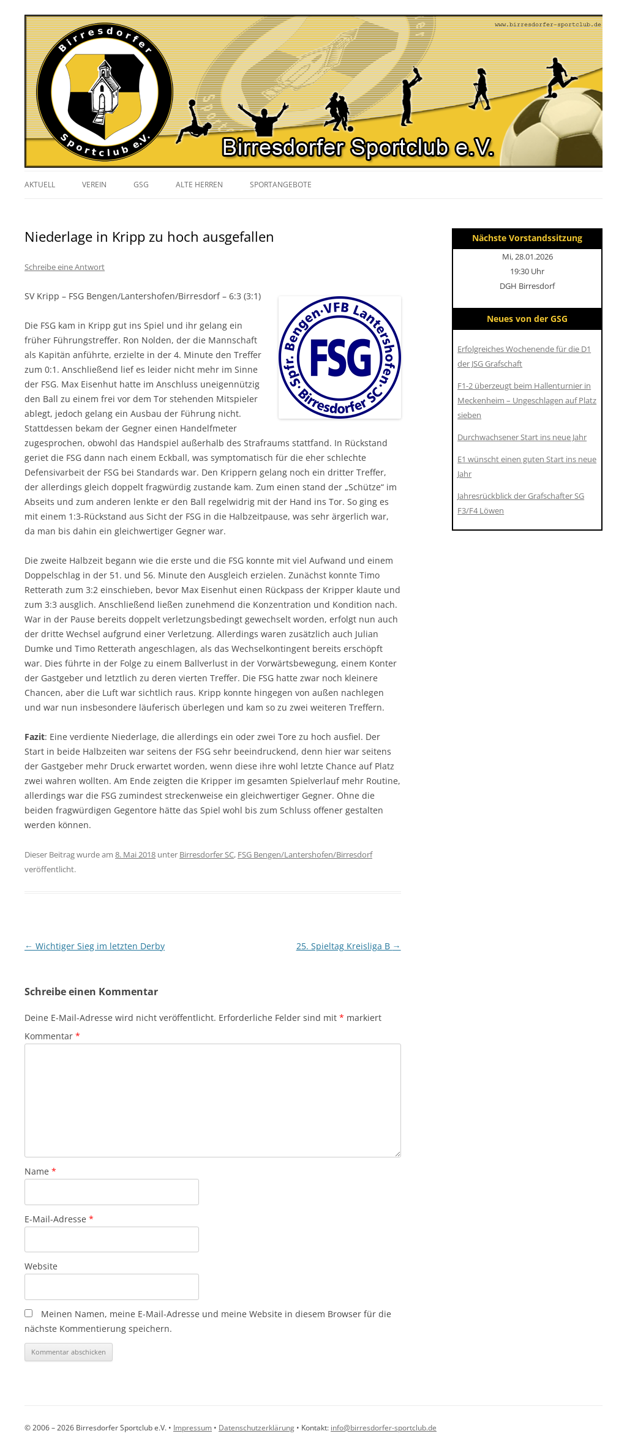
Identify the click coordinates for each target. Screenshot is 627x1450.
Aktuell (39, 184)
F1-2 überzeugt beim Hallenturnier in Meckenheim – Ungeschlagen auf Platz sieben (526, 400)
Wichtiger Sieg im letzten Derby (94, 946)
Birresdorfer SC (206, 854)
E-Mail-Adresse (59, 1219)
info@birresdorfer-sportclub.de (384, 1427)
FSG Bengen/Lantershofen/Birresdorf (305, 854)
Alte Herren (199, 184)
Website (41, 1266)
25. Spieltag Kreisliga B (348, 946)
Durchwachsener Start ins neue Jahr (522, 437)
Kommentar (52, 1036)
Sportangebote (281, 184)
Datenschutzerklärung (257, 1427)
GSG (141, 184)
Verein (94, 184)
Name (40, 1171)
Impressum (192, 1427)
